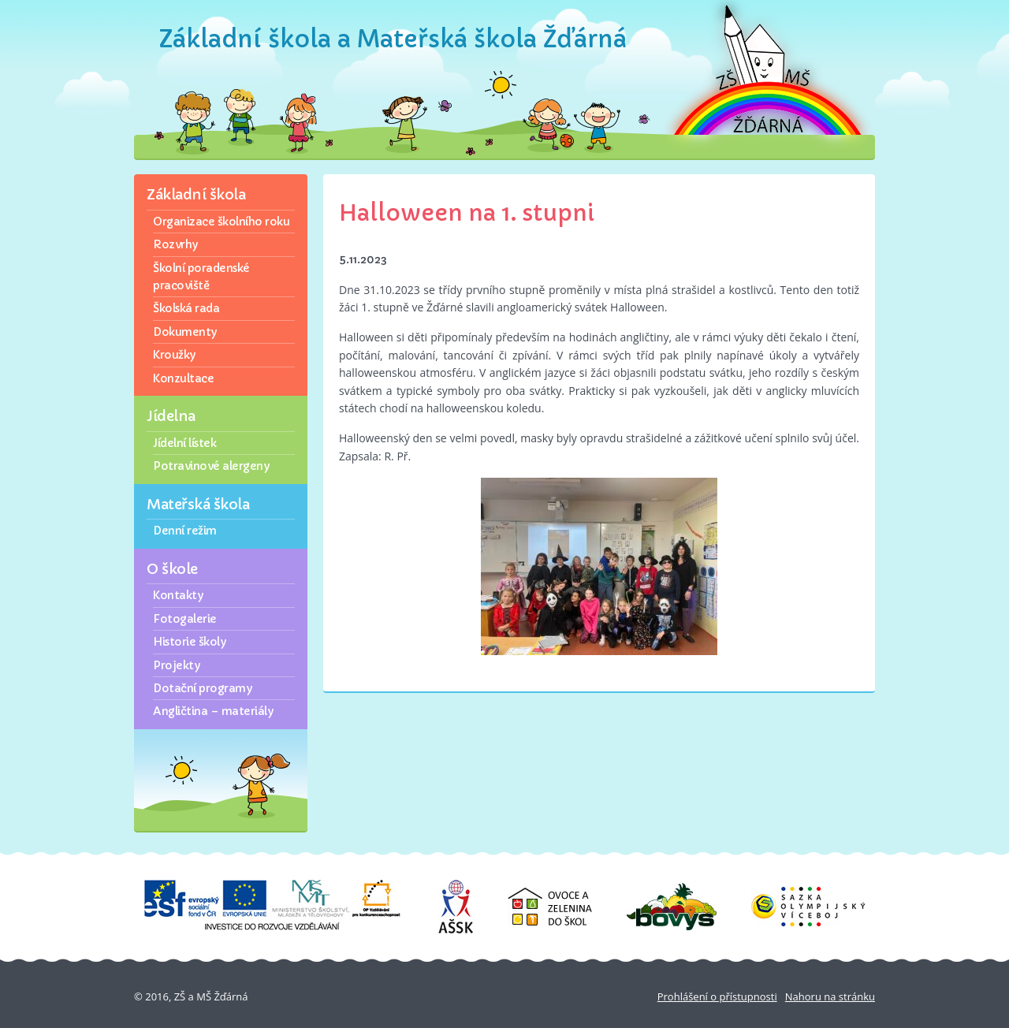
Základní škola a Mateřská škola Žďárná (393, 39)
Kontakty (178, 595)
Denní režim (185, 530)
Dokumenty (185, 332)
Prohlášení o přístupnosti (717, 996)
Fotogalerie (185, 619)
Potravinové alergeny (211, 466)
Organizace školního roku (221, 221)
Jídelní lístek (184, 443)
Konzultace (183, 378)
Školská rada (186, 308)
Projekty (176, 665)
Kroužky (174, 355)
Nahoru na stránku (830, 996)
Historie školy (189, 642)
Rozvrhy (175, 244)
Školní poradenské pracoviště (201, 276)
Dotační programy (202, 688)
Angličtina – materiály (213, 711)
